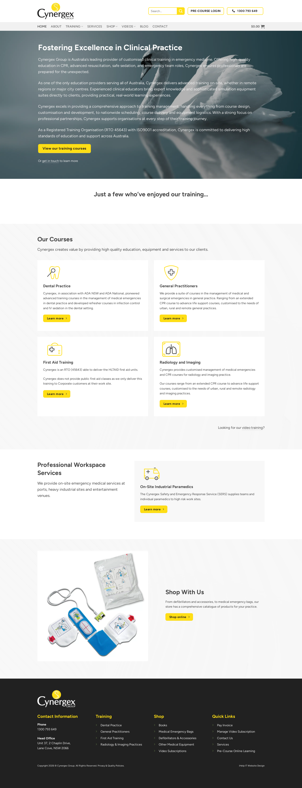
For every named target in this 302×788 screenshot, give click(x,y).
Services (94, 26)
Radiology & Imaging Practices (121, 744)
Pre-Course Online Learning (236, 751)
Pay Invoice (225, 725)
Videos (129, 26)
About (56, 26)
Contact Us (225, 738)
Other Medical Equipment (176, 744)
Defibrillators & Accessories (177, 738)
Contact (160, 26)
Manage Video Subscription (236, 731)
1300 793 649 (46, 729)
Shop (112, 26)
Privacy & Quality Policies (111, 765)
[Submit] (181, 11)
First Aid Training (112, 738)
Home (42, 26)
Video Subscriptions (172, 751)
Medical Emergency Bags (176, 731)
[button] (258, 26)
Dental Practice (111, 725)
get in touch (46, 161)
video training (252, 428)
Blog (144, 26)
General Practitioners (115, 731)
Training (74, 26)
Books (163, 725)
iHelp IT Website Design (252, 765)
